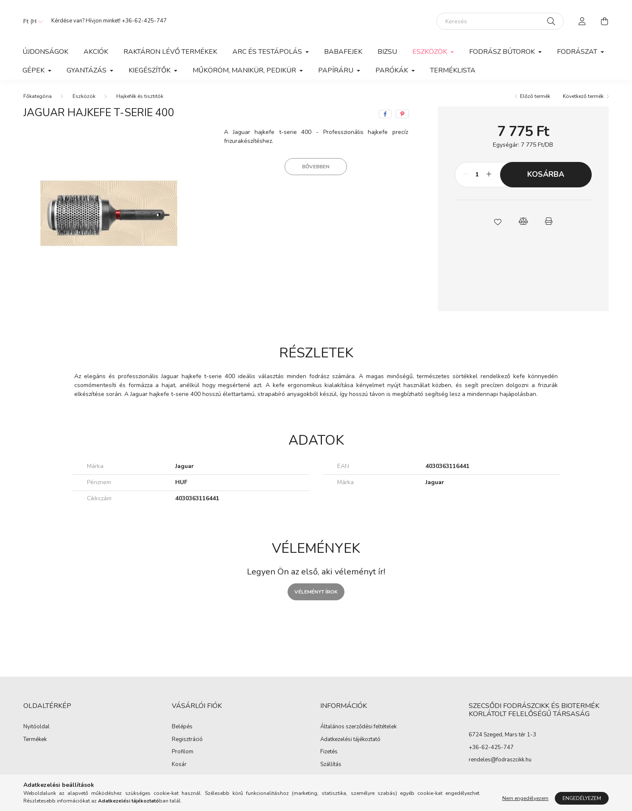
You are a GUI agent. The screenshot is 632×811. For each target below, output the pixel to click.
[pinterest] (402, 114)
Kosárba (545, 174)
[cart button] (604, 21)
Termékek (35, 739)
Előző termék (535, 96)
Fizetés (329, 752)
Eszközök (84, 96)
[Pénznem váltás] (31, 21)
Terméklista (452, 70)
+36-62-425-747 (144, 21)
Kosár (179, 764)
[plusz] (489, 174)
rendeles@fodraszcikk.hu (500, 760)
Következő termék (583, 96)
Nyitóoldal (36, 727)
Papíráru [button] (336, 70)
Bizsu (387, 51)
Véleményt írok (316, 591)
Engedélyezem (581, 798)
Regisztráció (187, 739)
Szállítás (330, 764)
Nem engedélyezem (525, 798)
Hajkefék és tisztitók (139, 96)
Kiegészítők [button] (150, 70)
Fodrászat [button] (578, 51)
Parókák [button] (392, 70)
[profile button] (582, 21)
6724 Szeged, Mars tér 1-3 (502, 735)
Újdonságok (45, 51)
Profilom (182, 752)
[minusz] (465, 174)
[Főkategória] (37, 96)
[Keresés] (500, 21)
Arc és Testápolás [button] (268, 51)
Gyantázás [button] (87, 70)
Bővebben (316, 166)
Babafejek (343, 51)
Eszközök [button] (430, 51)
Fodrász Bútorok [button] (503, 51)
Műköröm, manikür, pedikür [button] (245, 70)
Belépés (182, 727)
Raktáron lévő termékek (170, 51)
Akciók (96, 51)
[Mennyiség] (477, 174)
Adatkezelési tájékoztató (350, 739)
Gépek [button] (34, 70)
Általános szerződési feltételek (358, 727)
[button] (497, 221)
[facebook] (385, 114)
